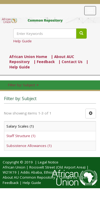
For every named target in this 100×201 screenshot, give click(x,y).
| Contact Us (70, 61)
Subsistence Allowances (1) (29, 145)
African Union (14, 167)
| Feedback (44, 61)
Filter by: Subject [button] (23, 85)
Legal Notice (48, 162)
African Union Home (28, 56)
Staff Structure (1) (20, 135)
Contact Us (68, 177)
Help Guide (22, 41)
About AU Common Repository (29, 177)
